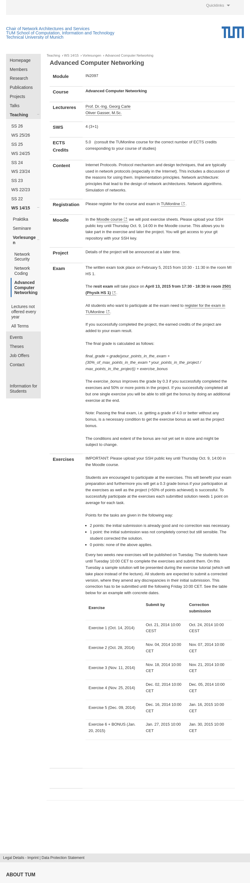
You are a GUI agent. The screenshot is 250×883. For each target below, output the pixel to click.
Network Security (22, 257)
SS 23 (17, 180)
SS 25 (17, 144)
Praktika (20, 219)
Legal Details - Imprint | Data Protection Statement (43, 858)
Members (18, 69)
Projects (17, 96)
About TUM (20, 874)
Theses (17, 346)
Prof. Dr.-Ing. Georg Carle (108, 106)
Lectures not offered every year (23, 311)
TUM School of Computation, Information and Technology (60, 32)
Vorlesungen (24, 240)
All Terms (20, 326)
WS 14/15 (20, 207)
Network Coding (22, 271)
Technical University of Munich (34, 37)
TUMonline (170, 203)
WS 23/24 (20, 171)
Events (16, 337)
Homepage (20, 60)
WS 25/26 (20, 135)
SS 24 (17, 162)
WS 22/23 (20, 189)
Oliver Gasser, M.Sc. (104, 112)
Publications (21, 87)
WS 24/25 (20, 153)
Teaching (19, 114)
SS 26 (17, 126)
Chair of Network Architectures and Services (48, 28)
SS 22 (17, 198)
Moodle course (109, 219)
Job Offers (19, 355)
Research (19, 78)
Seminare (22, 228)
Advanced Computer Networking (25, 287)
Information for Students (23, 389)
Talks (14, 105)
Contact (17, 364)
